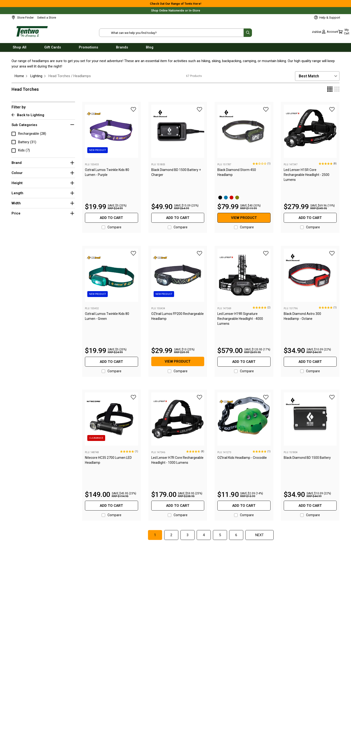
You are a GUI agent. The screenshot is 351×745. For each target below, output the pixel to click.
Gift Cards (52, 49)
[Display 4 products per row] (329, 90)
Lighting (36, 76)
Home (19, 76)
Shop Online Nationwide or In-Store (175, 10)
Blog (149, 49)
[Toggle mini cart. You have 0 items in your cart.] (331, 33)
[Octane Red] (231, 197)
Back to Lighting (28, 115)
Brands (122, 49)
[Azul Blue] (226, 197)
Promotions (88, 49)
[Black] (220, 197)
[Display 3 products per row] (336, 90)
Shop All (19, 49)
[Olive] (237, 197)
